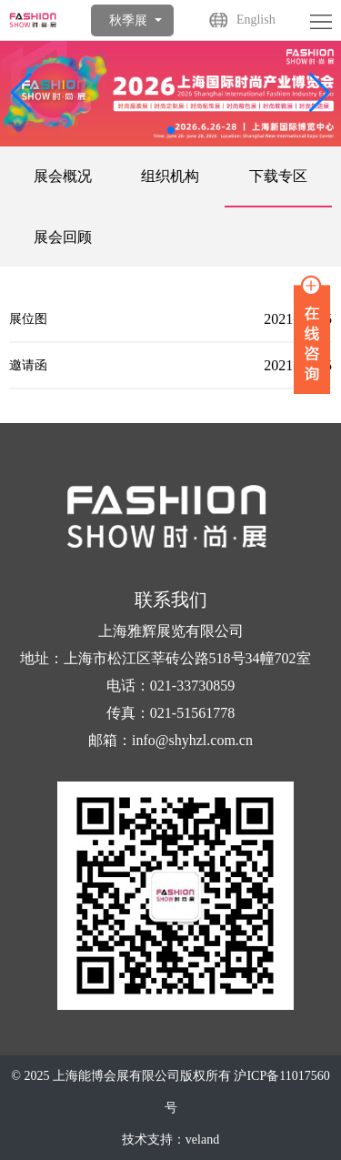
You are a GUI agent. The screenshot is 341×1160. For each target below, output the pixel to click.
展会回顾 (63, 237)
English (256, 19)
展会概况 (63, 176)
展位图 (28, 322)
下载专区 (278, 176)
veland (202, 1139)
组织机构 (170, 176)
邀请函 (28, 369)
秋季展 (128, 20)
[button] (319, 93)
